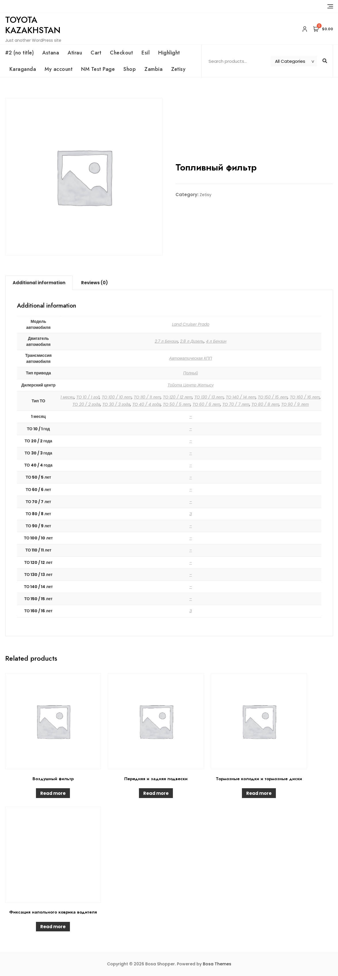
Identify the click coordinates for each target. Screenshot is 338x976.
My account (58, 69)
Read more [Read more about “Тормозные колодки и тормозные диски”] (259, 793)
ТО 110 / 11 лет (147, 397)
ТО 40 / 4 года (146, 404)
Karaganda (22, 69)
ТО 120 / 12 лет (177, 397)
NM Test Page (98, 69)
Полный (190, 373)
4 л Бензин (216, 341)
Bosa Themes (217, 964)
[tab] (39, 283)
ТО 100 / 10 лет (116, 397)
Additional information (39, 283)
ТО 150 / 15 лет (273, 397)
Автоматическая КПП (190, 358)
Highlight (169, 52)
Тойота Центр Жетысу (190, 385)
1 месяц (67, 397)
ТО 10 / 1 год (88, 397)
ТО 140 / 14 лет (241, 397)
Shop (129, 69)
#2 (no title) (19, 52)
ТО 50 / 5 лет (176, 404)
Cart (96, 52)
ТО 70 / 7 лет (235, 404)
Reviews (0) (94, 283)
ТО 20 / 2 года (86, 404)
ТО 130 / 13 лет (209, 397)
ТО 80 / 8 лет (265, 404)
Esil (146, 52)
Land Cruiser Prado (190, 324)
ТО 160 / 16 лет (305, 397)
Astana (50, 52)
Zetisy (178, 69)
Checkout (121, 52)
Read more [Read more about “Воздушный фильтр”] (53, 793)
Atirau (75, 52)
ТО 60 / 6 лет (206, 404)
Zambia (153, 69)
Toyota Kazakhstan (32, 25)
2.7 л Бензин (166, 341)
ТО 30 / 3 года (116, 404)
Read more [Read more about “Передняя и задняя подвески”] (156, 793)
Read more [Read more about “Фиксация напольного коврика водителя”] (53, 927)
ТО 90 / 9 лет (295, 404)
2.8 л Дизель (192, 341)
